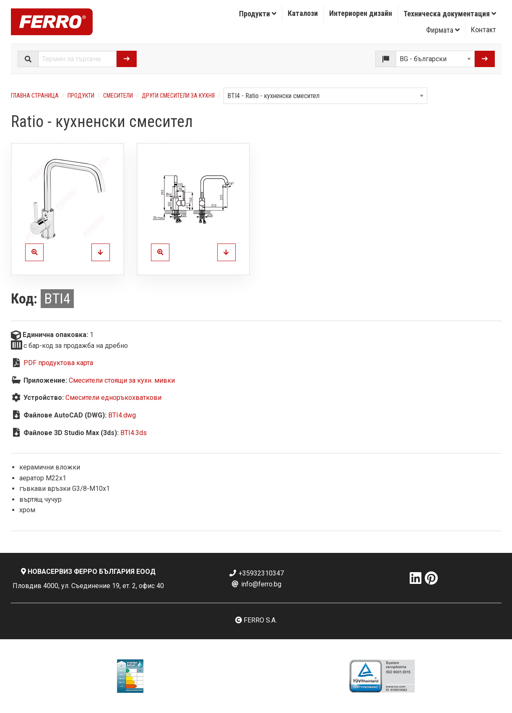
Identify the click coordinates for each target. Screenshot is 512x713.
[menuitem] (258, 14)
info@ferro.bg (256, 584)
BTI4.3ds (133, 433)
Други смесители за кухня (178, 95)
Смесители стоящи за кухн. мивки (122, 380)
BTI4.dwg (122, 415)
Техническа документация (449, 13)
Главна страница (35, 95)
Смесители (118, 95)
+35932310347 (256, 573)
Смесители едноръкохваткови (113, 398)
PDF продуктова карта (58, 363)
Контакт (483, 29)
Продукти (257, 13)
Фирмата (443, 30)
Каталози (303, 13)
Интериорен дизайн (360, 13)
